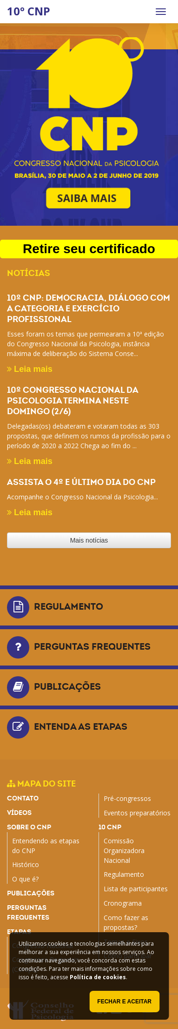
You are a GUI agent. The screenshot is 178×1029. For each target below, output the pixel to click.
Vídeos (19, 812)
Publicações (67, 686)
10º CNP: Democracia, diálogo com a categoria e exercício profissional (88, 308)
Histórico (25, 864)
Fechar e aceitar (124, 1001)
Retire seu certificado (89, 249)
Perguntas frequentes (92, 646)
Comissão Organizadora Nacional (124, 850)
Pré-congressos (127, 798)
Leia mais (30, 369)
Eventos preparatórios (137, 812)
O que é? (25, 878)
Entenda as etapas (80, 726)
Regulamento (68, 606)
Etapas (19, 932)
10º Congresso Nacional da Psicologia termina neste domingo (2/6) (72, 400)
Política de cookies (98, 977)
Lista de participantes (136, 888)
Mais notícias (89, 540)
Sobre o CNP (29, 827)
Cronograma (123, 903)
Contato (23, 798)
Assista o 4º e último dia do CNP (81, 482)
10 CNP (110, 827)
